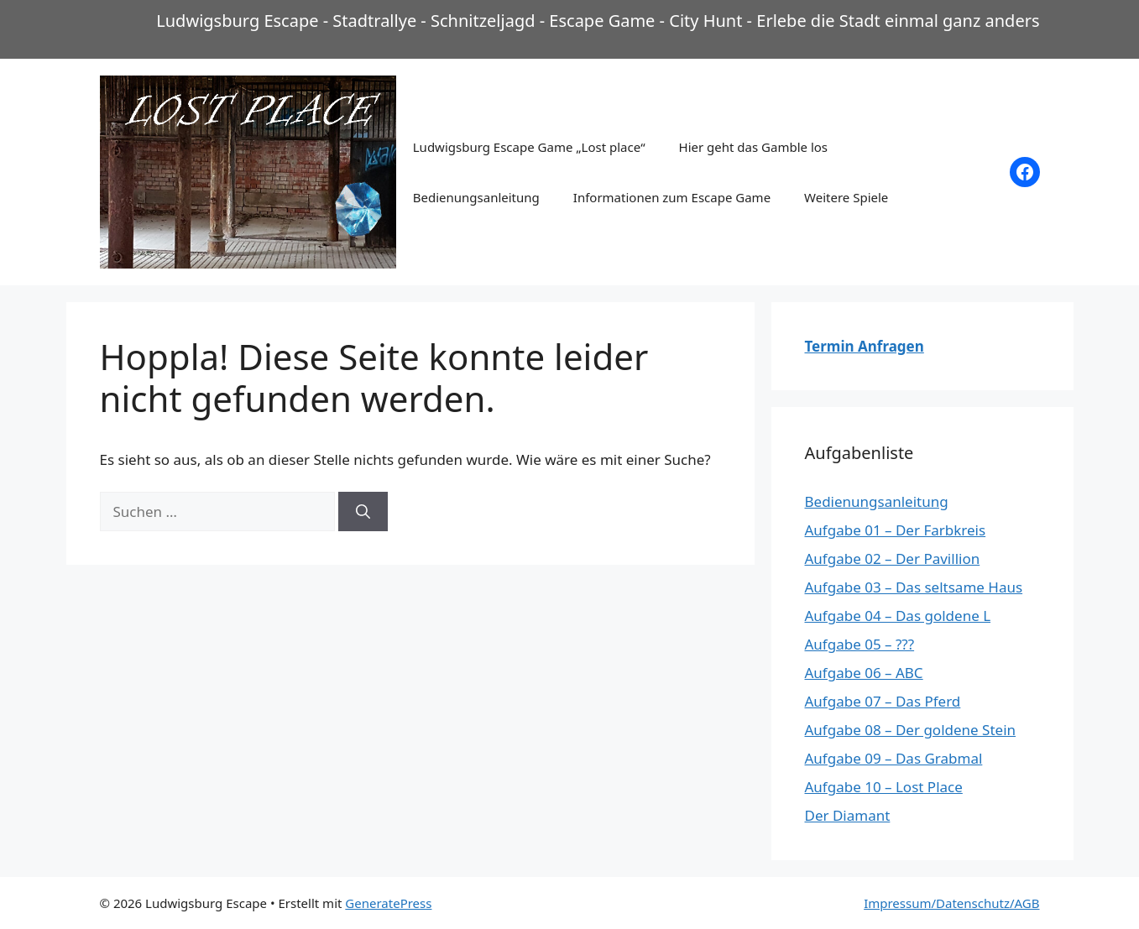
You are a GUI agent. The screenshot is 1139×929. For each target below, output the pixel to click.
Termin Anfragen (864, 346)
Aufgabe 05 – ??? (860, 644)
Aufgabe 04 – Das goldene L (898, 615)
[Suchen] (363, 512)
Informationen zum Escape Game (672, 197)
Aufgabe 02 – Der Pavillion (892, 558)
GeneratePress (388, 903)
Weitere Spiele (846, 197)
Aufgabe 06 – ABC (864, 672)
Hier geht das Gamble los (753, 146)
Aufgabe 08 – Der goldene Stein (910, 729)
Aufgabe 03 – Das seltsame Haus (914, 587)
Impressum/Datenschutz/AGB (951, 903)
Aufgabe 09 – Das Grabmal (894, 758)
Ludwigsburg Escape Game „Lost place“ (529, 146)
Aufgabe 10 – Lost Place (884, 786)
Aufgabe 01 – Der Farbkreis (895, 530)
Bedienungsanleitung (476, 197)
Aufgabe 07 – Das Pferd (883, 701)
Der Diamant (848, 815)
